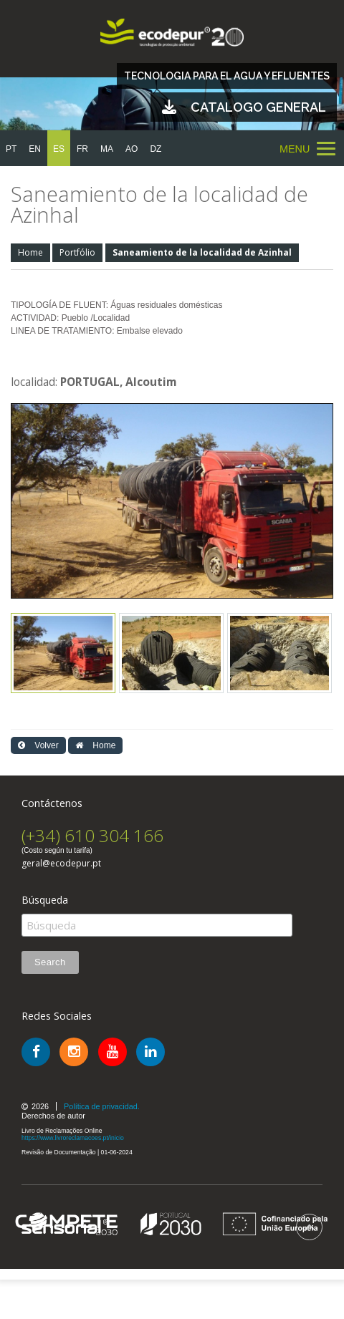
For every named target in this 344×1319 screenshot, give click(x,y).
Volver (38, 745)
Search (50, 962)
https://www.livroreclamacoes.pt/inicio (73, 1137)
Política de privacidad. (102, 1106)
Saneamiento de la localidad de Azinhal (202, 252)
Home (30, 252)
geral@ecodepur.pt (61, 863)
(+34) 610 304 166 (92, 835)
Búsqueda (45, 900)
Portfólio (77, 252)
